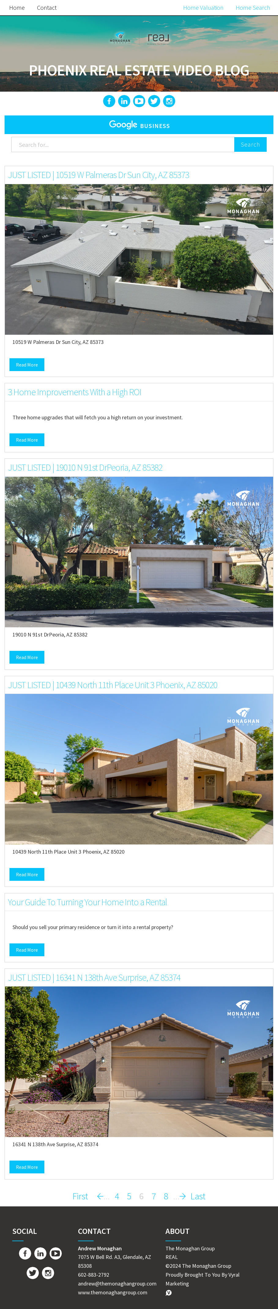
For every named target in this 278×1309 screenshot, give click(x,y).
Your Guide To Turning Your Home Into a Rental (87, 902)
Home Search (253, 7)
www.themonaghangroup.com (112, 1292)
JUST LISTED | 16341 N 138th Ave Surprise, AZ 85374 (94, 977)
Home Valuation (203, 7)
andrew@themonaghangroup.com (117, 1283)
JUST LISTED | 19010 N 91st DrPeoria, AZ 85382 (85, 467)
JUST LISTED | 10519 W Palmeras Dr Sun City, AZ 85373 (98, 174)
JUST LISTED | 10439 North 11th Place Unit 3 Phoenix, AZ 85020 (112, 685)
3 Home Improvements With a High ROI (74, 392)
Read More (27, 365)
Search (250, 144)
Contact (47, 7)
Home (17, 7)
